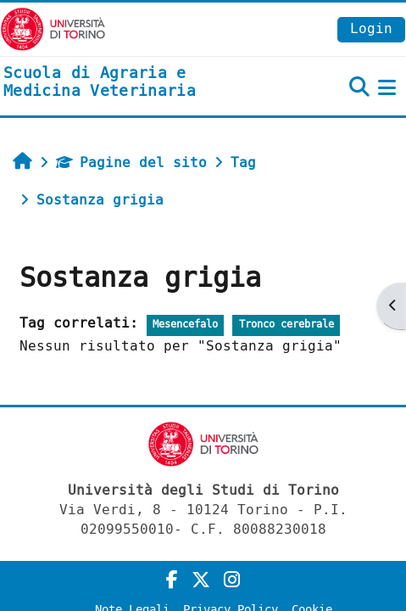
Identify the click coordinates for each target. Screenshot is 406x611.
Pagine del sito (131, 162)
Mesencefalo (185, 324)
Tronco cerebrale (286, 324)
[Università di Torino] (53, 28)
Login (371, 28)
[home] (135, 82)
